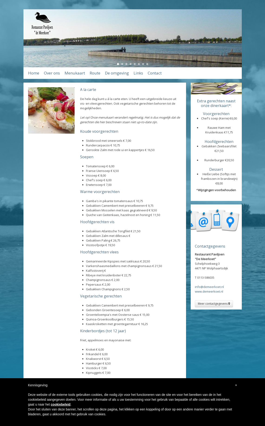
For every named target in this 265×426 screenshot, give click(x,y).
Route (95, 73)
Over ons (52, 73)
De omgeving (117, 73)
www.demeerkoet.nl (209, 291)
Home (33, 73)
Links (138, 73)
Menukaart (75, 73)
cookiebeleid (61, 404)
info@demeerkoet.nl (209, 287)
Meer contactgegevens (214, 304)
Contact (155, 73)
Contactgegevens (210, 246)
